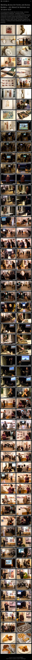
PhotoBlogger (23, 658)
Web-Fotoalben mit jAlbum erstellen (13, 658)
